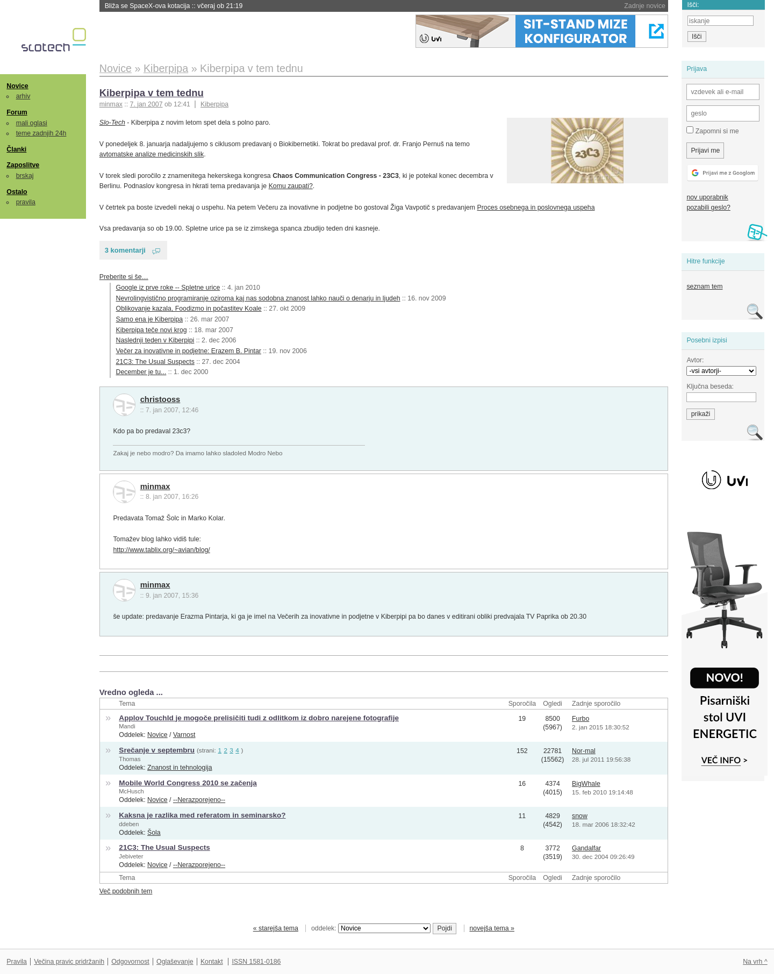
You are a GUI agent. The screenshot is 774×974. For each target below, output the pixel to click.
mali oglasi (31, 123)
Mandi (127, 726)
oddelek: (371, 928)
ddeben (129, 824)
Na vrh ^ (755, 961)
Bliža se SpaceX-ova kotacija (174, 6)
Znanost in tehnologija (179, 767)
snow (579, 816)
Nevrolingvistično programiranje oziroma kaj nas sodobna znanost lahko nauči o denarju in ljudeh (258, 298)
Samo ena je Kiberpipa (149, 319)
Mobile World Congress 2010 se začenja (187, 783)
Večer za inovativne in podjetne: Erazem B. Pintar (188, 351)
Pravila (16, 961)
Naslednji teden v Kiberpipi (155, 340)
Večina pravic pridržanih (69, 961)
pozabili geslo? (708, 207)
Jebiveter (131, 856)
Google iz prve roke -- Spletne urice (168, 287)
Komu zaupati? (291, 186)
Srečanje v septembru (157, 750)
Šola (154, 832)
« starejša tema (275, 928)
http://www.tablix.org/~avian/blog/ (161, 550)
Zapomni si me (712, 130)
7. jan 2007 (146, 104)
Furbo (580, 718)
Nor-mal (584, 751)
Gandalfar (586, 848)
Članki (16, 149)
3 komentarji (125, 250)
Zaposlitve (22, 165)
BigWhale (586, 783)
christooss (160, 399)
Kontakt (211, 961)
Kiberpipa (214, 104)
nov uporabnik (707, 197)
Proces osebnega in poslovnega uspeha (535, 207)
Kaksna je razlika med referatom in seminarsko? (202, 815)
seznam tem (704, 286)
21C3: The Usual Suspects (155, 362)
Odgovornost (130, 961)
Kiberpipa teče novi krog (151, 330)
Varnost (184, 735)
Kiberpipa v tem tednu (151, 92)
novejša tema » (491, 928)
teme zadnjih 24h (41, 133)
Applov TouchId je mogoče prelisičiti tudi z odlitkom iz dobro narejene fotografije (259, 718)
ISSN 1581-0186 (256, 961)
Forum (16, 112)
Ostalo (16, 192)
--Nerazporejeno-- (199, 800)
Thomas (129, 759)
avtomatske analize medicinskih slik (151, 154)
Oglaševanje (174, 961)
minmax (155, 486)
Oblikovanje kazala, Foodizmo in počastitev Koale (189, 308)
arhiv (23, 96)
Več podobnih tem (126, 891)
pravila (25, 202)
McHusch (131, 791)
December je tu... (141, 372)
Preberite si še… (123, 277)
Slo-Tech (112, 122)
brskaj (25, 176)
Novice (17, 86)
